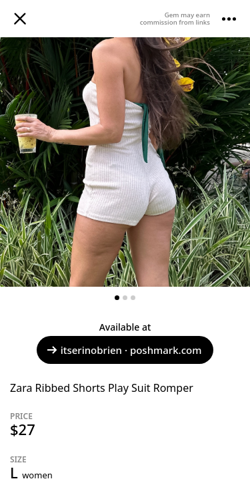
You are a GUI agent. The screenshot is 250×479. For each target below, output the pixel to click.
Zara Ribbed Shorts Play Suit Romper (101, 388)
